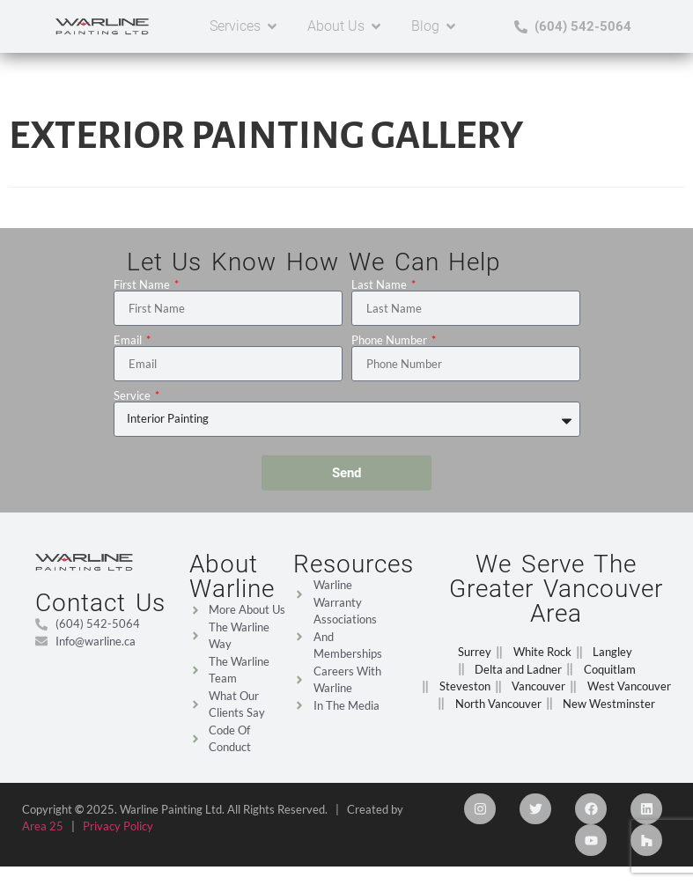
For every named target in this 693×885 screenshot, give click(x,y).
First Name (143, 285)
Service (133, 396)
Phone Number (390, 340)
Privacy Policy (118, 826)
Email (129, 340)
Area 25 (42, 826)
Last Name (380, 285)
